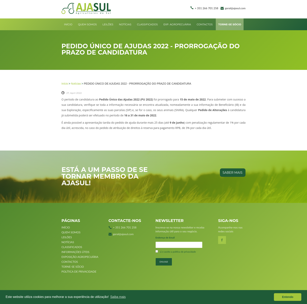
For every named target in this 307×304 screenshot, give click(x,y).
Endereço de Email (165, 237)
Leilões (107, 24)
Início (68, 24)
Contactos (205, 24)
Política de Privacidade (78, 271)
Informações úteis (75, 252)
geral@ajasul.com (235, 8)
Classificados (147, 24)
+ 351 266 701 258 (206, 8)
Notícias (125, 24)
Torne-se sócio (229, 24)
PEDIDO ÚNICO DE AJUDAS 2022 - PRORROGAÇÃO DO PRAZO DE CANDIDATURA (137, 83)
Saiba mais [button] (118, 297)
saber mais (232, 172)
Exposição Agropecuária (79, 256)
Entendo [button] (287, 297)
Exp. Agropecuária (177, 24)
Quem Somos (87, 24)
